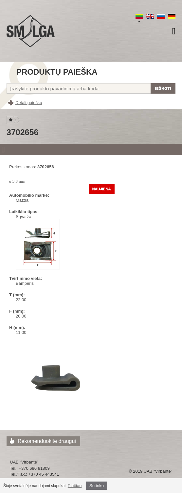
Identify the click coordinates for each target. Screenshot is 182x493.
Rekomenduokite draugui (47, 441)
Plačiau (75, 485)
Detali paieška (28, 102)
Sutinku (96, 485)
